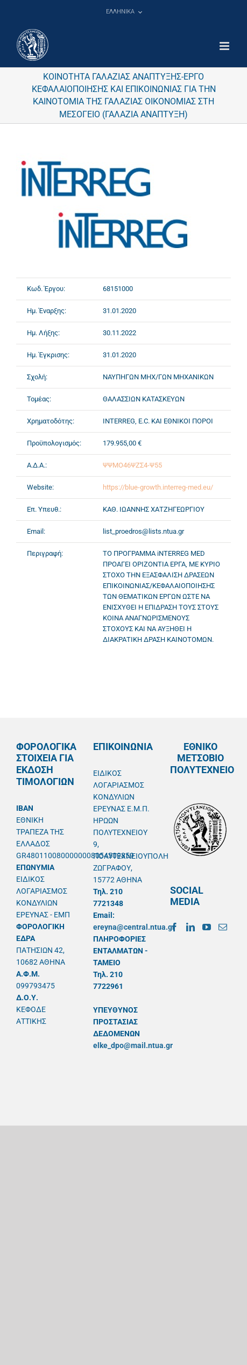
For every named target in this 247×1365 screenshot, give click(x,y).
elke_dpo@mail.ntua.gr (133, 1045)
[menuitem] (124, 12)
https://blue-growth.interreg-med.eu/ (158, 487)
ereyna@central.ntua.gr (134, 927)
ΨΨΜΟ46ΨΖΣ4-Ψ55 (132, 465)
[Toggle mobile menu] (225, 46)
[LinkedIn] (190, 927)
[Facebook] (174, 927)
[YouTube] (206, 927)
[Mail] (222, 927)
